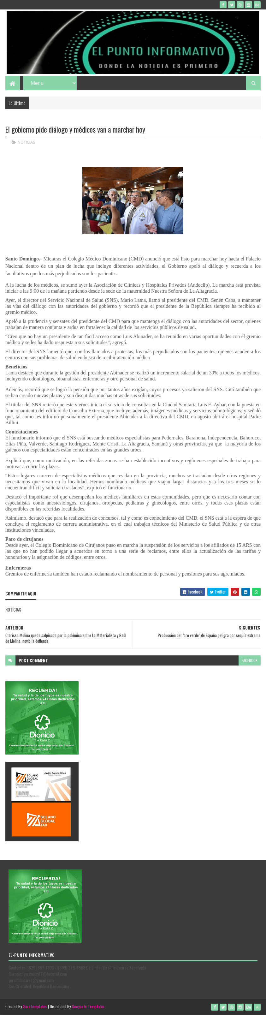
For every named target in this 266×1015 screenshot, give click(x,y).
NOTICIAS (26, 142)
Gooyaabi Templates (88, 1006)
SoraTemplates (35, 1006)
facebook (249, 660)
